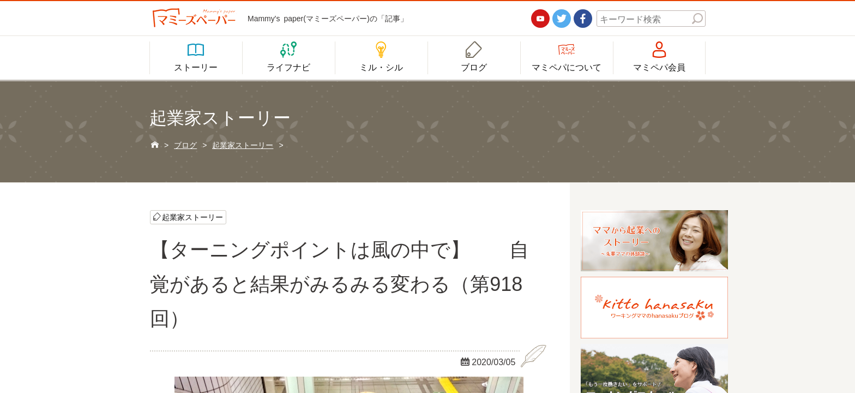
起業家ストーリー (192, 217)
